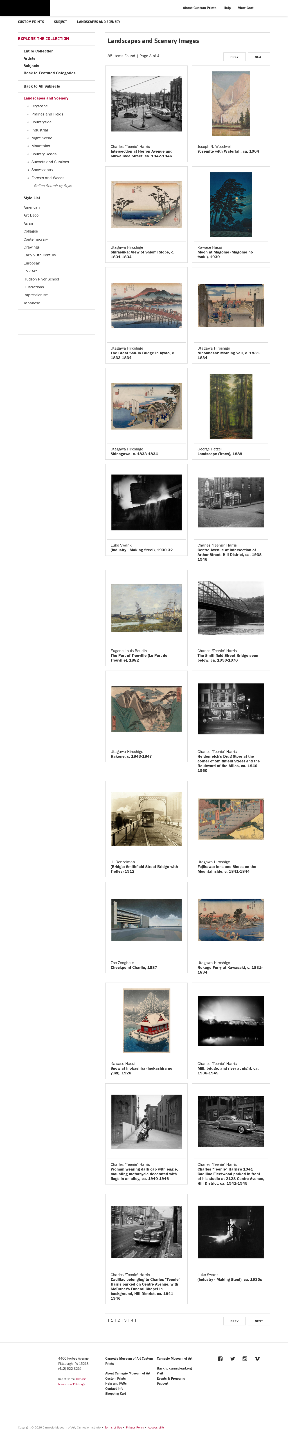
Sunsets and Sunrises (50, 162)
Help (227, 8)
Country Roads (44, 154)
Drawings (32, 247)
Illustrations (34, 287)
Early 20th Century (40, 255)
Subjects (31, 65)
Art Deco (31, 215)
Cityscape (40, 106)
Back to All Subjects (42, 86)
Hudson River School (41, 279)
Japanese (32, 303)
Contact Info (114, 1389)
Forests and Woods (48, 178)
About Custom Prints (199, 8)
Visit (160, 1373)
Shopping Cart (115, 1394)
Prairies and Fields (47, 114)
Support (162, 1383)
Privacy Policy (135, 1427)
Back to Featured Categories (50, 73)
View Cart (246, 8)
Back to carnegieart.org (174, 1368)
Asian (28, 223)
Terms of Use (113, 1427)
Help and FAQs (116, 1383)
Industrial (40, 130)
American (32, 207)
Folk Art (30, 271)
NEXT (259, 57)
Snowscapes (42, 169)
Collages (31, 231)
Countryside (42, 122)
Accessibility (156, 1427)
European (32, 263)
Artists (29, 58)
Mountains (41, 146)
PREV (234, 57)
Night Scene (42, 138)
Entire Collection (39, 51)
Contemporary (36, 239)
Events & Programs (171, 1379)
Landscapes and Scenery (46, 98)
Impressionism (36, 295)
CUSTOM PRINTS (31, 22)
